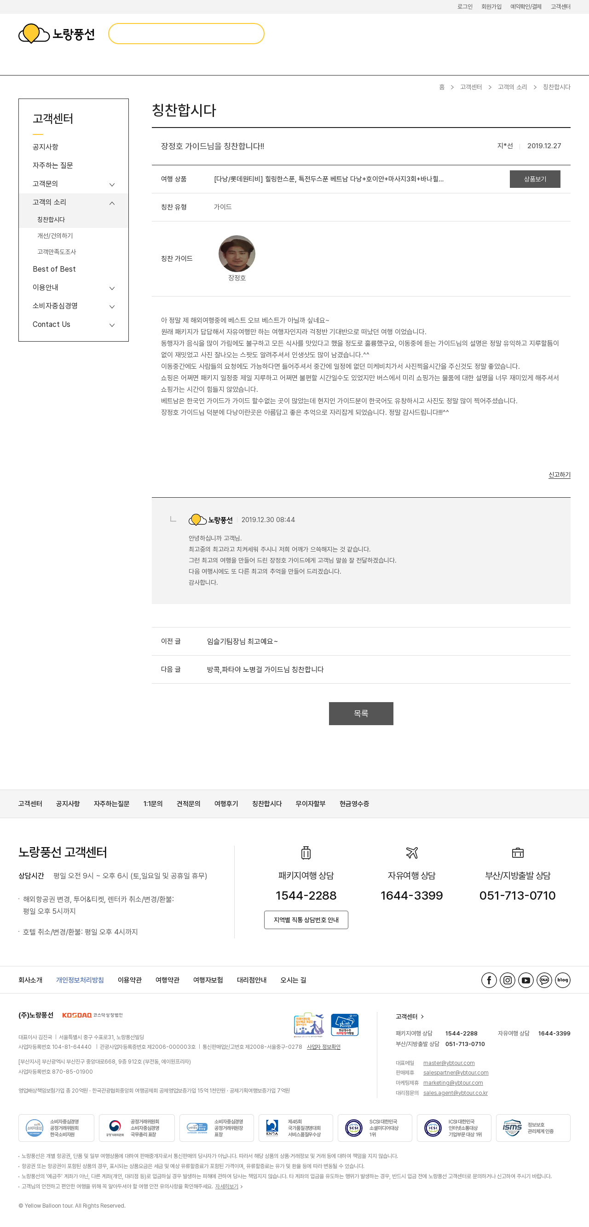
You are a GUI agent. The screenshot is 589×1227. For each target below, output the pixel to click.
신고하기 (560, 474)
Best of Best (54, 269)
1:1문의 (153, 804)
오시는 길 (293, 980)
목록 (361, 713)
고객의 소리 (512, 87)
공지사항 (45, 147)
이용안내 (45, 287)
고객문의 (45, 184)
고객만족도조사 (56, 252)
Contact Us (51, 324)
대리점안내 (252, 980)
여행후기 (226, 804)
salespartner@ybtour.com (456, 1073)
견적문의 (189, 804)
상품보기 (535, 179)
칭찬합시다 (51, 219)
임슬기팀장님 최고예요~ (242, 641)
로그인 (464, 6)
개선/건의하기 (55, 235)
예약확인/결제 (526, 6)
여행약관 (167, 980)
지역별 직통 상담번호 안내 (306, 920)
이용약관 (130, 980)
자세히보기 (226, 1186)
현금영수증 (355, 804)
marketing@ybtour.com (453, 1083)
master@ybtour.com (449, 1063)
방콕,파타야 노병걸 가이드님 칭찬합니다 (265, 669)
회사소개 (30, 980)
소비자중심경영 (55, 306)
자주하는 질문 (53, 165)
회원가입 (491, 6)
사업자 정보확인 (324, 1047)
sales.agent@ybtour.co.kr (455, 1093)
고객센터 (561, 6)
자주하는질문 (112, 804)
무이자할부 (311, 804)
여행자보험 (208, 980)
